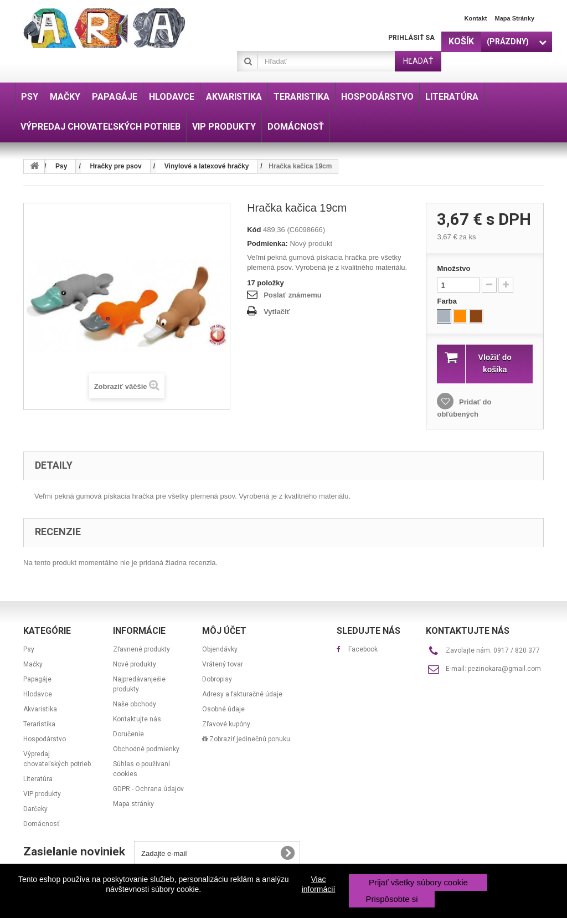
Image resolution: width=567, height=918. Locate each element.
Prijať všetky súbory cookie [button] (418, 882)
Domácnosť (41, 824)
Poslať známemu (292, 295)
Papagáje (37, 679)
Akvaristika (40, 709)
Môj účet (224, 630)
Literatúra (38, 779)
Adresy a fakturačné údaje (242, 694)
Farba (447, 301)
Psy (28, 649)
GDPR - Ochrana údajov (148, 789)
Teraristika (39, 724)
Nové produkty (134, 664)
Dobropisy (217, 679)
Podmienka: (267, 243)
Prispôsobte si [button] (391, 899)
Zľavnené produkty (141, 649)
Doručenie (128, 734)
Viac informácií (319, 884)
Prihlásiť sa (411, 38)
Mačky (33, 664)
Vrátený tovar (222, 664)
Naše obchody (134, 704)
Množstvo (453, 268)
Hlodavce (37, 694)
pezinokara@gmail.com (504, 669)
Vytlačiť (277, 311)
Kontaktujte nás (137, 719)
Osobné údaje (223, 709)
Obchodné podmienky (146, 749)
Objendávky (220, 649)
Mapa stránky (514, 18)
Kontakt (476, 18)
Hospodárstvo (44, 739)
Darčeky (35, 809)
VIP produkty (42, 794)
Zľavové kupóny (226, 724)
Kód (254, 229)
